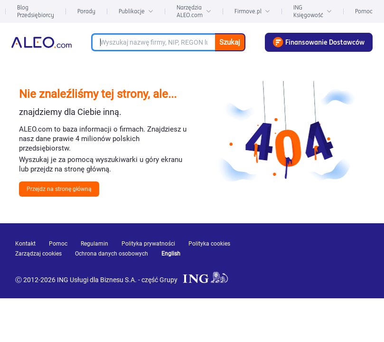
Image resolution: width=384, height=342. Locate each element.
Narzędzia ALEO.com (194, 11)
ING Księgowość (312, 11)
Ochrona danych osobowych (111, 253)
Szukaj (229, 42)
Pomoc (364, 11)
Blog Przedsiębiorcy (35, 11)
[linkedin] (319, 257)
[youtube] (283, 257)
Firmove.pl (252, 11)
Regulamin (94, 243)
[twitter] (352, 257)
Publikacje (136, 11)
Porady (86, 11)
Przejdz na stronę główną (59, 189)
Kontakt (25, 243)
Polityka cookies (209, 243)
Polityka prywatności (148, 243)
